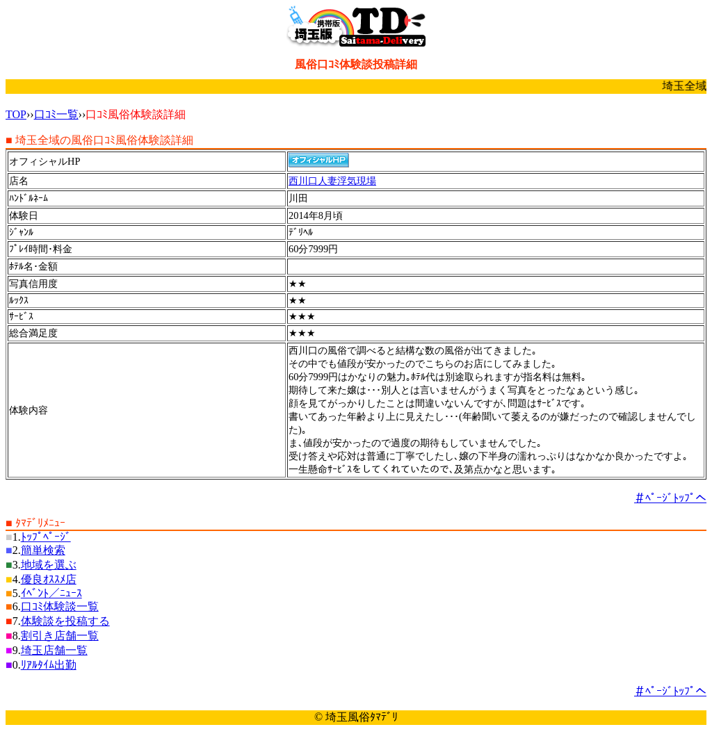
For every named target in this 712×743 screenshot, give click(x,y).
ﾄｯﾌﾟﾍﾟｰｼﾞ (46, 537)
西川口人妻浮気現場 (332, 180)
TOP (16, 114)
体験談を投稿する (65, 621)
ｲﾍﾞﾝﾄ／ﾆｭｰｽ (51, 593)
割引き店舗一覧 (60, 636)
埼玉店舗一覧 (54, 650)
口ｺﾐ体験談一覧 (60, 606)
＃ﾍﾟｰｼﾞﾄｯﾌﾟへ (670, 498)
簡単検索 (43, 550)
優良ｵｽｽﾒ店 (48, 579)
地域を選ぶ (48, 565)
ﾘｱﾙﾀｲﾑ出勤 (48, 665)
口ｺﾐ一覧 (56, 114)
